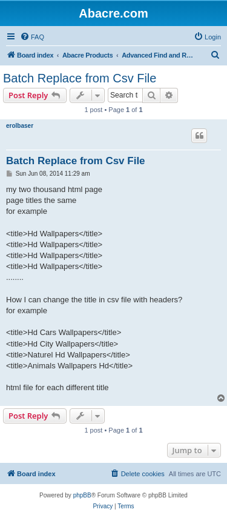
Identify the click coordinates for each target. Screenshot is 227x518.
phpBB (82, 495)
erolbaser (19, 125)
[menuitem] (32, 37)
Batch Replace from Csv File (79, 78)
